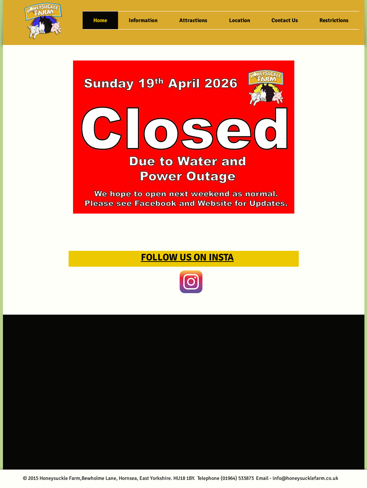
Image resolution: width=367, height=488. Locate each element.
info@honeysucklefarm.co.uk (305, 478)
